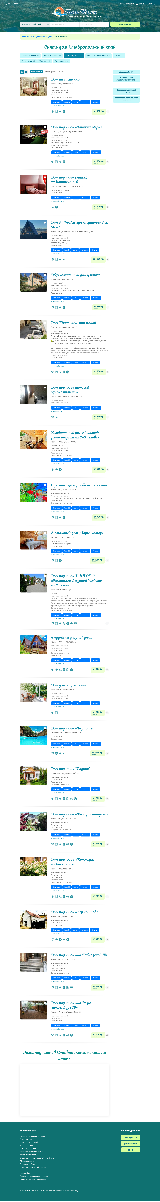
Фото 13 (67, 704)
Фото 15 (67, 299)
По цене (61, 73)
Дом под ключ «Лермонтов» (74, 913)
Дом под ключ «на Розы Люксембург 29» (71, 1006)
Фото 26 (67, 509)
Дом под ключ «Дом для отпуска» (79, 815)
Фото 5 (66, 931)
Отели (124, 56)
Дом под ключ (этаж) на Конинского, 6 (69, 180)
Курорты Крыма (26, 1146)
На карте (85, 103)
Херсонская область (28, 1156)
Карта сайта (25, 1174)
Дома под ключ (77, 56)
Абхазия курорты (27, 1162)
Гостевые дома (31, 56)
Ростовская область (28, 1165)
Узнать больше (57, 106)
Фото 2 (66, 251)
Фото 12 (67, 790)
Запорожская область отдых (31, 1153)
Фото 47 (67, 661)
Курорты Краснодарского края (32, 1137)
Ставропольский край (41, 37)
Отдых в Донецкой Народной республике (37, 1159)
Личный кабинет (127, 4)
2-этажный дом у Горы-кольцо (77, 533)
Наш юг (25, 37)
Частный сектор (53, 56)
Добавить (145, 4)
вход (130, 1151)
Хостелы (46, 62)
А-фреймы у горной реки (71, 638)
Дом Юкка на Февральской (73, 323)
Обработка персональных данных (34, 1177)
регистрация (130, 1145)
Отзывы (95, 103)
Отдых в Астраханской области (33, 1168)
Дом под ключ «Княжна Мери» (76, 128)
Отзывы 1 (96, 153)
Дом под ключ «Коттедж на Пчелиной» (72, 862)
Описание (56, 103)
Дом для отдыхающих (69, 686)
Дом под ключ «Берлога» (72, 729)
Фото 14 (67, 409)
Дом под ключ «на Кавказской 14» (79, 956)
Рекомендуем (36, 73)
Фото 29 (67, 153)
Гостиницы (28, 62)
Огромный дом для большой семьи (79, 486)
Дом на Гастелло (65, 80)
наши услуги (130, 1138)
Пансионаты (63, 62)
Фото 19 (67, 552)
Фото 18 (67, 461)
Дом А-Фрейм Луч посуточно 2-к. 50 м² (79, 225)
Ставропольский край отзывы (126, 93)
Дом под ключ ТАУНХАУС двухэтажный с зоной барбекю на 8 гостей (76, 581)
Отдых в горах (26, 1140)
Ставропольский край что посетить (126, 102)
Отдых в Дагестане (28, 1149)
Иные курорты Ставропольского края (126, 80)
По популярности (50, 73)
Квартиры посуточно (102, 56)
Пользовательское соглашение (33, 1180)
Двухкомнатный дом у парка (75, 276)
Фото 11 (67, 198)
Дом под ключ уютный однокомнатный (70, 390)
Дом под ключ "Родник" (70, 769)
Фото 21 (67, 103)
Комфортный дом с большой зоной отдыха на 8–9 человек (75, 435)
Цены (76, 103)
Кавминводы (126, 73)
